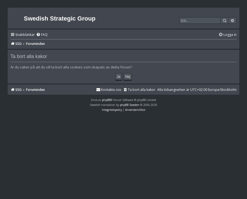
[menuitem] (42, 35)
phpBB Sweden (129, 105)
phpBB (106, 100)
